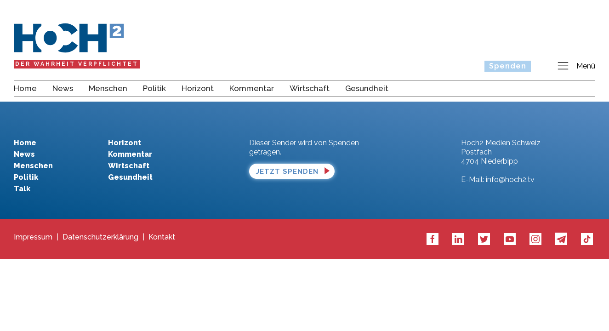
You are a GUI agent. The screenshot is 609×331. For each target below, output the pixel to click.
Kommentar (251, 88)
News (62, 88)
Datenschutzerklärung (100, 237)
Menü (576, 66)
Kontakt (161, 237)
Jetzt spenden (287, 171)
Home (25, 88)
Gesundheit (366, 88)
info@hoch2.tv (510, 179)
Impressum (33, 237)
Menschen (108, 88)
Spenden (507, 66)
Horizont (198, 88)
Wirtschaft (310, 88)
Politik (154, 88)
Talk (22, 188)
